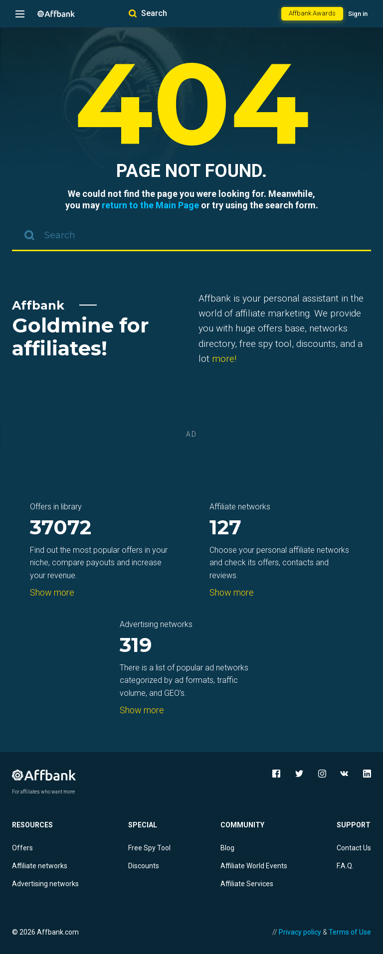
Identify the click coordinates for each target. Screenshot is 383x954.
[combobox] (191, 236)
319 (136, 645)
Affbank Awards (312, 13)
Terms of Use (350, 932)
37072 (60, 528)
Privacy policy (300, 932)
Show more (52, 592)
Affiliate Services (246, 883)
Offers (22, 847)
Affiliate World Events (253, 865)
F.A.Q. (345, 865)
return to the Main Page (150, 205)
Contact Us (354, 847)
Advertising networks (45, 883)
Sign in (358, 13)
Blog (227, 847)
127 (225, 528)
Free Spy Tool (149, 847)
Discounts (143, 865)
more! (224, 358)
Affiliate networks (39, 865)
